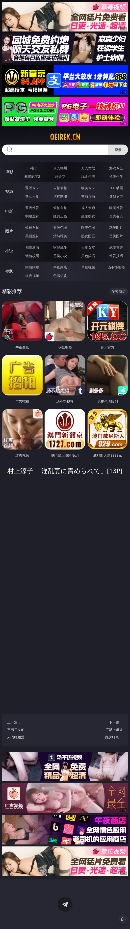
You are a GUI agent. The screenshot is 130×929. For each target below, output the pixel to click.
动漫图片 (116, 227)
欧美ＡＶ (88, 187)
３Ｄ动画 (116, 187)
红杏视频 (32, 275)
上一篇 (17, 730)
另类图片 (116, 236)
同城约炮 (32, 267)
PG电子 (32, 168)
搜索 (118, 149)
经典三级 (60, 216)
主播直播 (88, 196)
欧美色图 (88, 227)
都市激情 (32, 247)
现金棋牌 (88, 176)
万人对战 (88, 168)
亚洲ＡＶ (32, 187)
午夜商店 (60, 267)
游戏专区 (116, 168)
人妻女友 (88, 247)
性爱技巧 (116, 255)
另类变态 (116, 216)
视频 (9, 191)
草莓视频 (88, 267)
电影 (9, 211)
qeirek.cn (65, 137)
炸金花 (60, 176)
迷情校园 (32, 255)
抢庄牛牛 (116, 176)
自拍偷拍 (60, 187)
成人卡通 (88, 207)
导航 (9, 270)
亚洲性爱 (32, 207)
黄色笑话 (88, 255)
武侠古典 (116, 247)
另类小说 (60, 255)
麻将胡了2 (32, 176)
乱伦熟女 (88, 216)
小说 (9, 251)
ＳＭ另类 (116, 196)
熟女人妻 (32, 196)
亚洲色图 (60, 227)
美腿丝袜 (32, 236)
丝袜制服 (60, 196)
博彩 (9, 171)
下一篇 (113, 730)
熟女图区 (88, 236)
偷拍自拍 (60, 207)
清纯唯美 (60, 236)
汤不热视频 (116, 267)
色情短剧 (60, 275)
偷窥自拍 (32, 227)
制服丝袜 (32, 216)
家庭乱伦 (60, 247)
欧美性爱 (116, 207)
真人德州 (60, 168)
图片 (9, 231)
